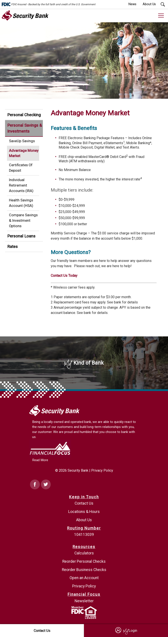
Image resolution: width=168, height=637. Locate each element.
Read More (40, 460)
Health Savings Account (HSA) (21, 203)
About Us (84, 520)
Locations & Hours (84, 511)
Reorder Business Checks (84, 570)
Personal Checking (24, 115)
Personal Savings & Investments (24, 128)
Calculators (84, 553)
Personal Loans (21, 236)
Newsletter (84, 601)
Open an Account (84, 578)
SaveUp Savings (22, 141)
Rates (12, 246)
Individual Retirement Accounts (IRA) (21, 185)
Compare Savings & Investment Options (23, 220)
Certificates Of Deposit (21, 168)
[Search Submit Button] (162, 4)
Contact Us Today (64, 275)
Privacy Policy (102, 470)
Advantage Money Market (23, 153)
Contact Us (84, 503)
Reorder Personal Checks (84, 561)
